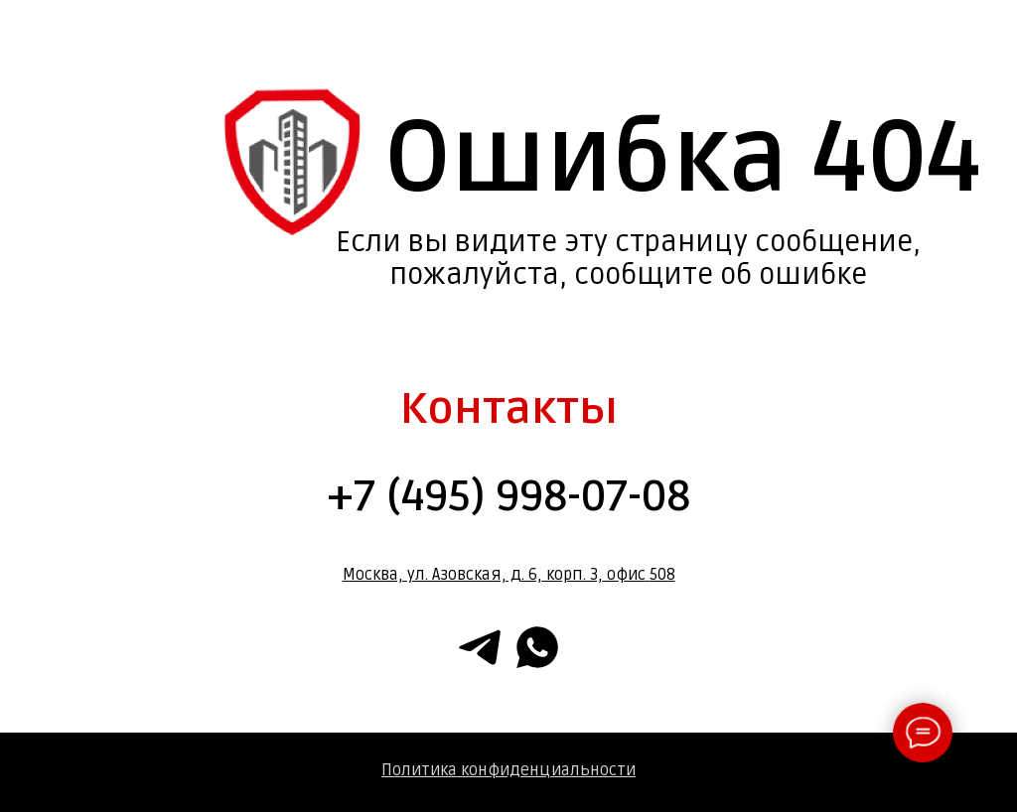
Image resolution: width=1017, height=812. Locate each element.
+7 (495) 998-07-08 (508, 496)
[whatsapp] (537, 647)
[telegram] (480, 647)
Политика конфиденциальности (508, 770)
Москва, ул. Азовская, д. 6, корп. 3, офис (494, 575)
